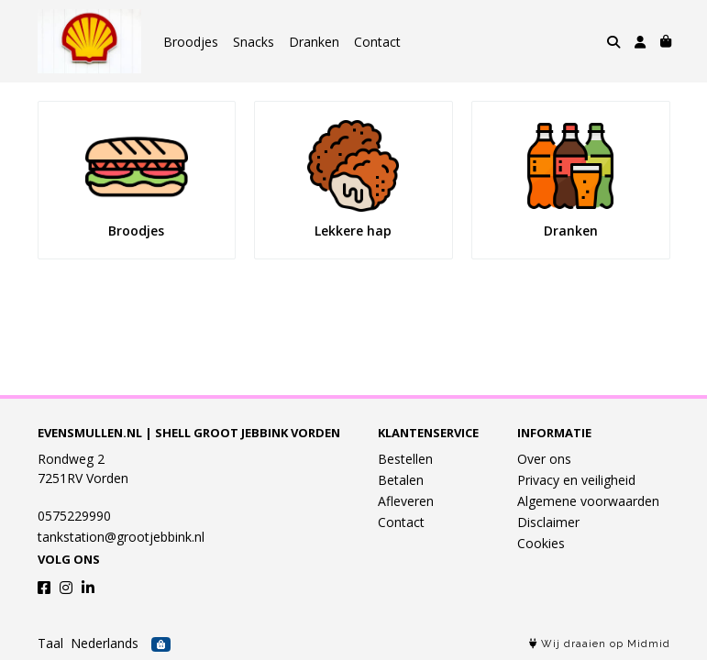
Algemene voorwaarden (588, 501)
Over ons (544, 459)
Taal (50, 643)
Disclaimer (548, 522)
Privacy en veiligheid (576, 480)
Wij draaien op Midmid (599, 644)
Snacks (253, 41)
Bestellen (405, 459)
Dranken (314, 41)
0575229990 (74, 515)
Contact (377, 41)
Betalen (401, 480)
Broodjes (190, 41)
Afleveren (406, 501)
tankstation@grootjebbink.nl (121, 536)
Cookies (541, 543)
